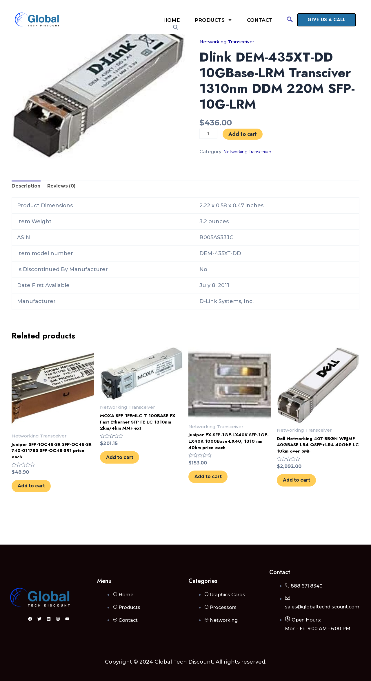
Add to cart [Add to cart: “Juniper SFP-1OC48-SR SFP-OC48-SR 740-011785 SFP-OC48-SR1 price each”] (38, 495)
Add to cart (243, 134)
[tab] (28, 187)
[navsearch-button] (290, 20)
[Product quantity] (208, 134)
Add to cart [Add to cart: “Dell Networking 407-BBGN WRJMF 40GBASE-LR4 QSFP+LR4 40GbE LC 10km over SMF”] (304, 496)
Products (213, 20)
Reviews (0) (67, 187)
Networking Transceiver (232, 41)
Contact (259, 20)
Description (28, 187)
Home (171, 20)
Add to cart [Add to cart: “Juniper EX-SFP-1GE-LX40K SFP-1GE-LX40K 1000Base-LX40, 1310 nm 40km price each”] (215, 485)
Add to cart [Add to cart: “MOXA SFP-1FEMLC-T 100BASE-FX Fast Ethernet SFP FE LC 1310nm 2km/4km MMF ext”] (127, 466)
